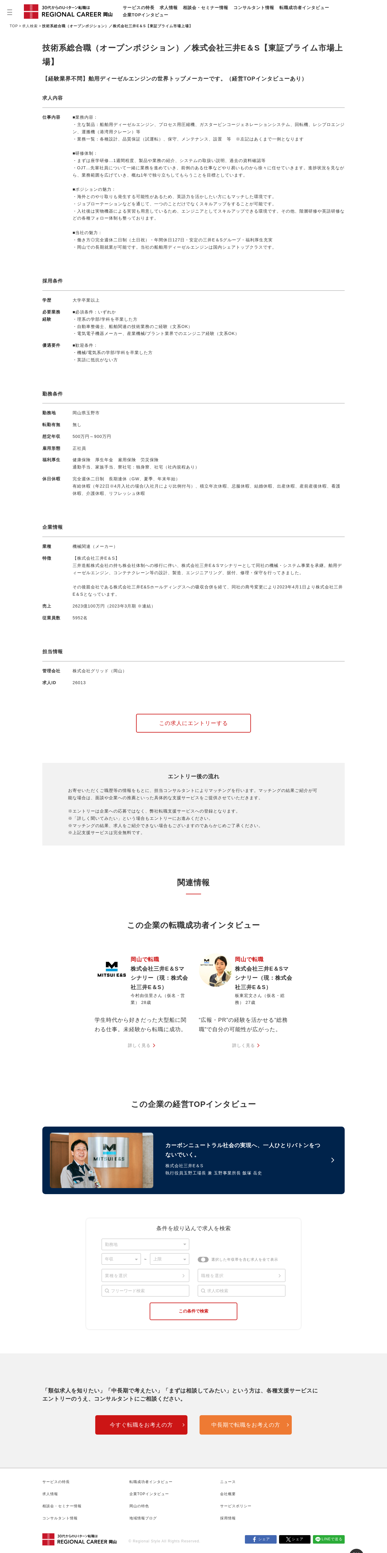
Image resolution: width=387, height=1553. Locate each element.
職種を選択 (212, 1275)
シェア (264, 1539)
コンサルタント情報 (253, 7)
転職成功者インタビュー (304, 7)
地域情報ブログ (143, 1518)
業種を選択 (116, 1275)
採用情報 (228, 1518)
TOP (14, 26)
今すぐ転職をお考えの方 (141, 1425)
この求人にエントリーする (193, 723)
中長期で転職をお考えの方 (245, 1425)
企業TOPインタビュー (146, 14)
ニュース (228, 1482)
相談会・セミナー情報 (205, 7)
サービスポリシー (236, 1506)
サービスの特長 (138, 7)
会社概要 (228, 1494)
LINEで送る (332, 1539)
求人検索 (30, 26)
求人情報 (169, 7)
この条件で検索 (193, 1311)
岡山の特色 (139, 1506)
